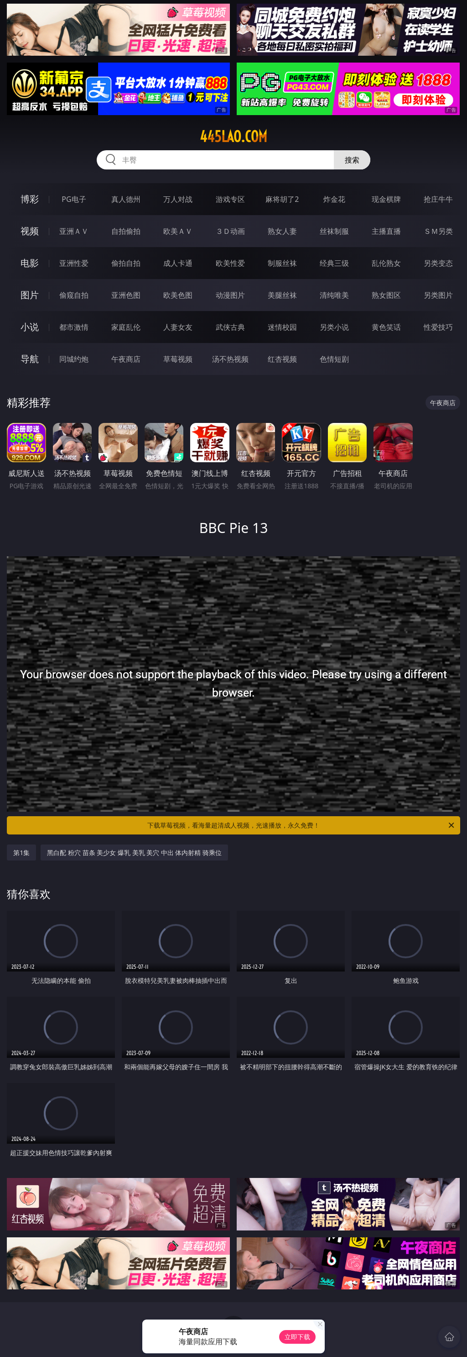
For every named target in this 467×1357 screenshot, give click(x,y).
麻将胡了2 (282, 199)
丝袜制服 (334, 231)
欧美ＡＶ (177, 231)
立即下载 (297, 1336)
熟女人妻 (282, 231)
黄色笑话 (386, 327)
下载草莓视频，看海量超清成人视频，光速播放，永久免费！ (301, 825)
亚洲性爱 (73, 263)
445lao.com (233, 136)
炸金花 (334, 199)
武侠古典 (230, 327)
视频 (30, 231)
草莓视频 (177, 359)
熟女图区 (386, 295)
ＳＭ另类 (438, 231)
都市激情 (73, 327)
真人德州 (125, 199)
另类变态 (438, 263)
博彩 (30, 199)
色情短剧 (334, 359)
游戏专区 (230, 199)
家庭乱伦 (125, 327)
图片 (30, 295)
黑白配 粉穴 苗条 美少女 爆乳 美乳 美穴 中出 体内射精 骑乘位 (134, 852)
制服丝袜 (282, 263)
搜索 (352, 160)
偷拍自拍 (125, 263)
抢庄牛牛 (438, 199)
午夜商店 (125, 359)
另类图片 (438, 295)
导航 (30, 359)
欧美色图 (177, 295)
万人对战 (177, 199)
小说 (30, 327)
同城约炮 (73, 359)
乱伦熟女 (386, 263)
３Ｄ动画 (230, 231)
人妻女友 (177, 327)
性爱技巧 (438, 327)
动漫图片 (230, 295)
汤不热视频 (230, 359)
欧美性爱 (230, 263)
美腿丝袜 (282, 295)
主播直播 (386, 231)
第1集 (21, 852)
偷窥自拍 (73, 295)
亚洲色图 (125, 295)
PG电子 (74, 199)
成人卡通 (177, 263)
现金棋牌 (386, 199)
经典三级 (334, 263)
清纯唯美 (334, 295)
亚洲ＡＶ (73, 231)
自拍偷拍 (125, 231)
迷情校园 (282, 327)
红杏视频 (282, 359)
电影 (30, 263)
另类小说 (334, 327)
